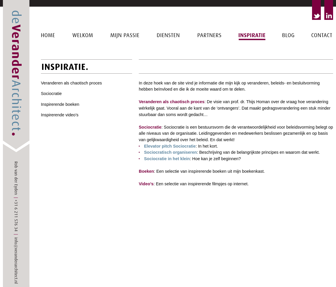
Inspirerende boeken (60, 104)
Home (48, 53)
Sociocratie (51, 93)
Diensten (169, 53)
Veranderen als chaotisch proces (71, 83)
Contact (322, 53)
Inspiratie (252, 53)
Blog (288, 53)
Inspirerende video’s (60, 115)
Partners (209, 53)
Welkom (82, 53)
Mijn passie (125, 57)
